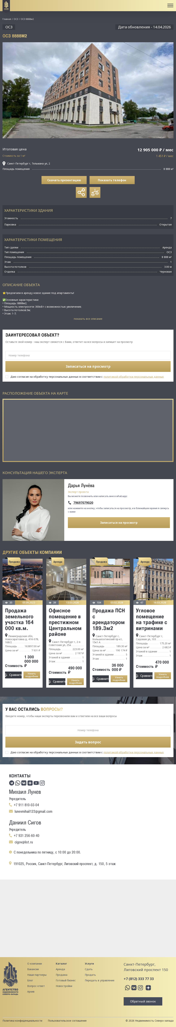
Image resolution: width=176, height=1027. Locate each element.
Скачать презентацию (64, 180)
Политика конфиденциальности (22, 1020)
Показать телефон (112, 180)
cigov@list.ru (24, 842)
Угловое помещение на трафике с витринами (151, 619)
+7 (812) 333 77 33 (139, 978)
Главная (7, 19)
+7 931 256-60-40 (26, 835)
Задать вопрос (88, 742)
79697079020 (83, 503)
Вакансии (33, 969)
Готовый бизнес (66, 980)
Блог (30, 980)
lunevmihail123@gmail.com (33, 811)
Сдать (89, 969)
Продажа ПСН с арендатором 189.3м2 (108, 619)
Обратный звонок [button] (143, 1001)
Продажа (61, 974)
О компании (34, 963)
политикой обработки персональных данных (133, 376)
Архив (30, 991)
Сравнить (15, 675)
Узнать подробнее (31, 675)
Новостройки (64, 986)
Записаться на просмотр (119, 523)
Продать (90, 974)
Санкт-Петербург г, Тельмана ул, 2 (26, 163)
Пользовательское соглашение (67, 1020)
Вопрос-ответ (36, 986)
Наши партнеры (37, 974)
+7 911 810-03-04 (26, 805)
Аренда (60, 969)
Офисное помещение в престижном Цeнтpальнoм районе (65, 622)
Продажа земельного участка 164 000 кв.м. (19, 619)
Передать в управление (99, 980)
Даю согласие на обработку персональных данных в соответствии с (87, 376)
